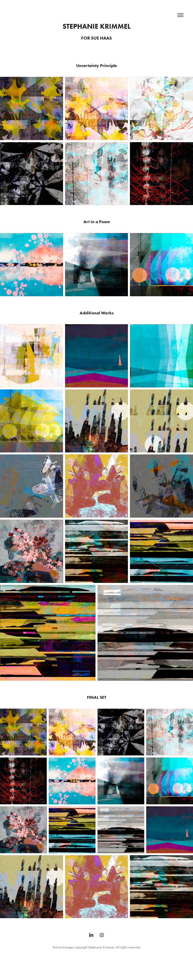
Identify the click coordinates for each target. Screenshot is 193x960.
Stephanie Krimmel (97, 26)
